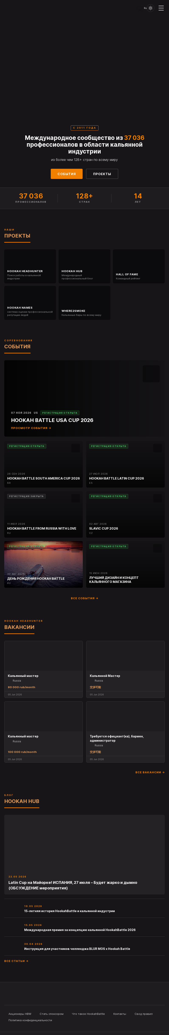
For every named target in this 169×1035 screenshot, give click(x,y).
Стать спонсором (51, 1013)
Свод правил (144, 1013)
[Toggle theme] (150, 8)
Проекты (102, 174)
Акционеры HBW (19, 1013)
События (67, 174)
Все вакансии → (150, 772)
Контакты (119, 1013)
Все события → (84, 598)
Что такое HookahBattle (88, 1013)
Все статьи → (16, 961)
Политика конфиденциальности (30, 1020)
